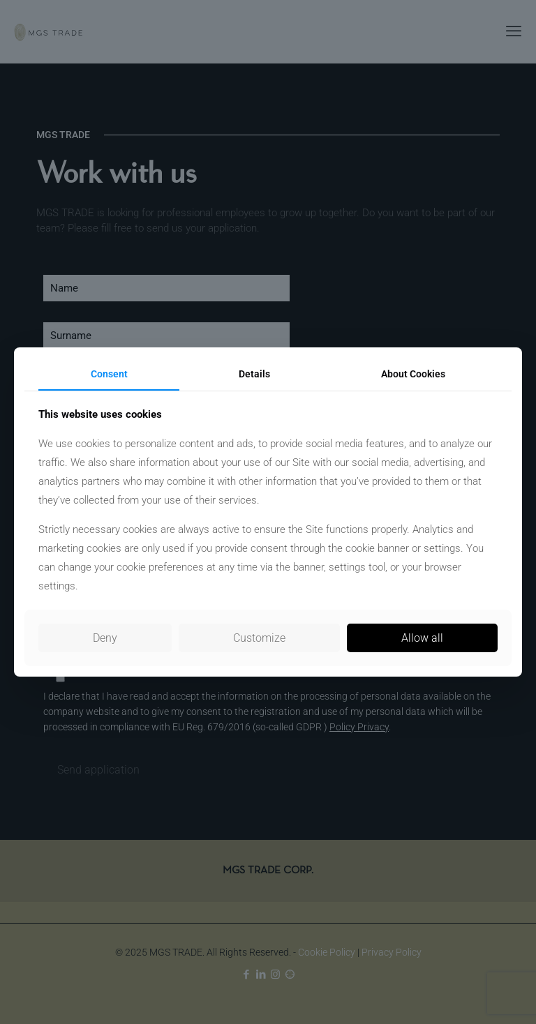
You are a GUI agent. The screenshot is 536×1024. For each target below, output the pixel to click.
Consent (109, 373)
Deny (105, 638)
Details (254, 373)
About (413, 373)
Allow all (422, 638)
